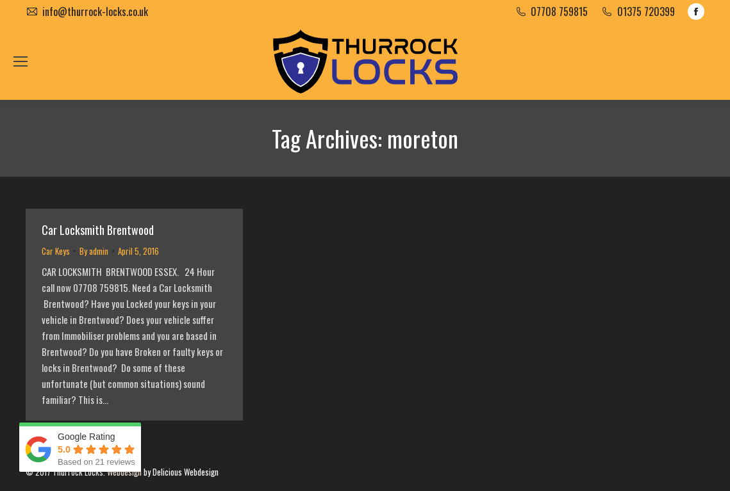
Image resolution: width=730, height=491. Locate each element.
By (93, 251)
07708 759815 (559, 11)
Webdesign (124, 471)
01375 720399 (646, 11)
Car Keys (56, 251)
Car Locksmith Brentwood (98, 229)
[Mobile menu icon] (20, 61)
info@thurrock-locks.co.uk (95, 11)
